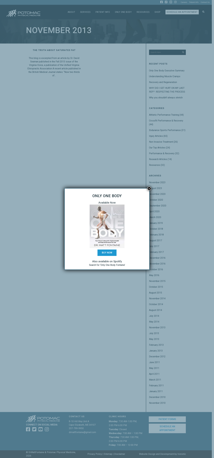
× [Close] (149, 188)
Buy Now (107, 252)
